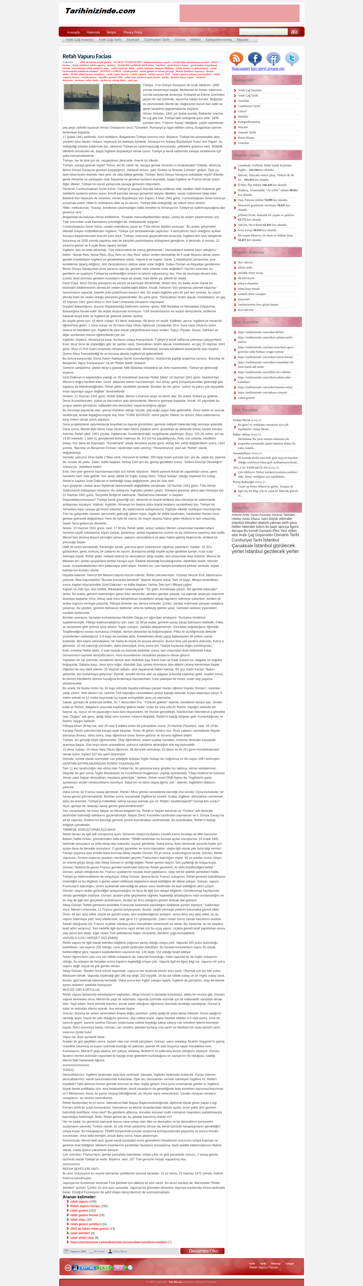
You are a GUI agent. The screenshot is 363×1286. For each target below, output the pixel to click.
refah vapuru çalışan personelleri (191, 74)
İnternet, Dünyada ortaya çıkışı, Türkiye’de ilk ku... (266, 177)
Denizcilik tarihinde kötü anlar (136, 65)
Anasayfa (73, 32)
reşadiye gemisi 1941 (111, 77)
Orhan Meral (120, 1251)
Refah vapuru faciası (85, 1206)
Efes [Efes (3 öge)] (275, 531)
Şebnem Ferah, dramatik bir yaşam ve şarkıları (266, 217)
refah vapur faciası (117, 74)
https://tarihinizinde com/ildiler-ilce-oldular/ (264, 372)
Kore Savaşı (257, 230)
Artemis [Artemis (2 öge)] (237, 515)
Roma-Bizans (246, 137)
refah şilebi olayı (82, 1238)
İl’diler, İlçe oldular (262, 185)
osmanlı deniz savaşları (252, 294)
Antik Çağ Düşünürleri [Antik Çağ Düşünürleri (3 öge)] (256, 535)
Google (290, 1263)
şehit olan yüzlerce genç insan (142, 77)
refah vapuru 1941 (159, 74)
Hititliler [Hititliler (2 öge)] (237, 519)
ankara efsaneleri (248, 283)
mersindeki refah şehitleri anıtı (90, 68)
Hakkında (93, 32)
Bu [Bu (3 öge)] (246, 531)
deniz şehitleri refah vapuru (88, 65)
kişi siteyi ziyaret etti (267, 68)
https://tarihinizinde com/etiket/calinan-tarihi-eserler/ (265, 340)
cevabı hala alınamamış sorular (190, 62)
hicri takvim (245, 262)
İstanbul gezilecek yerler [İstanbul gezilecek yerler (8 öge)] (272, 551)
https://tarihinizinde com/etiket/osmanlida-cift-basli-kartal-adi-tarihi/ (266, 365)
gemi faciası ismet (178, 65)
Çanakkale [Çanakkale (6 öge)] (242, 545)
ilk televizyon (246, 278)
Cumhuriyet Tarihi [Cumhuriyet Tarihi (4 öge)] (247, 540)
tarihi (165, 77)
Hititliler (195, 39)
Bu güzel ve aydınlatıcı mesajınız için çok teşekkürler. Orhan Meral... (263, 427)
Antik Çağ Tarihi (110, 39)
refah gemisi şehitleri (85, 1224)
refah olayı (78, 1219)
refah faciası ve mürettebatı (192, 68)
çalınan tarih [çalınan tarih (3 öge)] (279, 523)
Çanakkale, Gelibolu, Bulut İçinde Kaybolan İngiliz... (265, 168)
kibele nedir (245, 267)
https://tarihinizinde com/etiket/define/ (261, 332)
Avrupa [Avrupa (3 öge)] (237, 531)
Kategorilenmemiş (219, 39)
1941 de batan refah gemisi (95, 62)
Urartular (243, 143)
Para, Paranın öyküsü (263, 200)
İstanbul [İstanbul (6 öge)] (271, 539)
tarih (252, 1263)
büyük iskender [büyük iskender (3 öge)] (280, 519)
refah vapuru (138, 74)
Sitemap (276, 1263)
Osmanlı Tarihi (247, 132)
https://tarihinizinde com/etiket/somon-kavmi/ (265, 357)
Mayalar (242, 39)
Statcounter (241, 68)
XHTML (89, 1267)
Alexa (75, 1268)
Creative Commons (67, 1267)
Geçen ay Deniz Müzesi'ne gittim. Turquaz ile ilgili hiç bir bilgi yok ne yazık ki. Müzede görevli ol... (268, 491)
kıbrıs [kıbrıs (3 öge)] (260, 527)
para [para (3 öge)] (293, 523)
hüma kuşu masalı (249, 288)
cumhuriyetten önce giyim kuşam (258, 304)
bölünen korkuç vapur (157, 62)
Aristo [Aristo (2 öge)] (246, 519)
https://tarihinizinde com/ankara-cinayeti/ (263, 392)
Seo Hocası (175, 1281)
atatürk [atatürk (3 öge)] (263, 523)
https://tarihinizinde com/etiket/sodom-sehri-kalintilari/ (265, 380)
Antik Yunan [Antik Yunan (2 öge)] (251, 515)
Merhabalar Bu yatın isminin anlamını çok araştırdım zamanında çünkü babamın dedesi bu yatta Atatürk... (267, 443)
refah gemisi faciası (84, 1215)
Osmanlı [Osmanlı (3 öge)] (265, 531)
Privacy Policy (133, 32)
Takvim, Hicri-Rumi (262, 225)
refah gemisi (130, 71)
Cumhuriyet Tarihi (157, 39)
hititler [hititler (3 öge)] (236, 527)
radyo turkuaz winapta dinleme (155, 68)
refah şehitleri (80, 1233)
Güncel (180, 39)
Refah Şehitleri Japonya (190, 71)
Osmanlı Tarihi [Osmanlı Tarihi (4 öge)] (286, 535)
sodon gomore (246, 398)
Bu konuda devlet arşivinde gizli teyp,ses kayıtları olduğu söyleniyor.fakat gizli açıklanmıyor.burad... (268, 460)
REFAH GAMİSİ (110, 71)
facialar (160, 65)
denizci (111, 65)
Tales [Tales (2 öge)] (264, 519)
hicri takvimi (246, 310)
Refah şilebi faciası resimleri (87, 74)
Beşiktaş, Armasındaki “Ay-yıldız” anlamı (268, 192)
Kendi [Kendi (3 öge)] (253, 531)
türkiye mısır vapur (182, 77)
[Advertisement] (239, 13)
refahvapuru (89, 77)
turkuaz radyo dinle (87, 80)
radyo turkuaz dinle (122, 68)
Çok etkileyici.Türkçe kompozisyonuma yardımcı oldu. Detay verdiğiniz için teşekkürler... (268, 474)
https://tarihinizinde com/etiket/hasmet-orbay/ (265, 387)
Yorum (99, 1251)
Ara (294, 31)
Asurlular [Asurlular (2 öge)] (265, 515)
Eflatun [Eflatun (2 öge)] (255, 519)
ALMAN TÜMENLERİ (127, 62)
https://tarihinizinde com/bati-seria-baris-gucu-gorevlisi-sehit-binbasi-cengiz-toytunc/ (266, 349)
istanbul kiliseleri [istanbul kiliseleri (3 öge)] (244, 523)
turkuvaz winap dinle (113, 80)
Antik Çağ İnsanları (80, 39)
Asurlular (132, 39)
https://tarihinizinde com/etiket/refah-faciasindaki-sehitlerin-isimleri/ (118, 1242)
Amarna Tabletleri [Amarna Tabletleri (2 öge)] (283, 515)
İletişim (111, 32)
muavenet (244, 299)
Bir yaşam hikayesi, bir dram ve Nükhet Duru (265, 238)
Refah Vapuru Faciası (87, 56)
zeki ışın (132, 80)
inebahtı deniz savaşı (250, 273)
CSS (106, 1267)
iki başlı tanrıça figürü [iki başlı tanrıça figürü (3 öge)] (282, 527)
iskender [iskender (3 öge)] (248, 527)
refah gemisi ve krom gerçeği (157, 71)
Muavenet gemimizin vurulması (264, 208)
